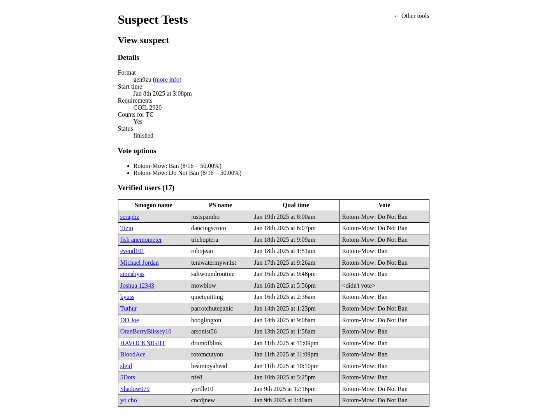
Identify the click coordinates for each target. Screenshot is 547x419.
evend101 (132, 251)
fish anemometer (141, 239)
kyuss (127, 296)
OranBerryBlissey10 (146, 331)
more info (167, 79)
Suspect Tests (153, 19)
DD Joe (129, 320)
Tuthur (128, 308)
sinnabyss (132, 274)
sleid (126, 366)
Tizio (126, 228)
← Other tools (411, 15)
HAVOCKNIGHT (142, 343)
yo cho (128, 400)
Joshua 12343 (137, 285)
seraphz (129, 216)
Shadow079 (135, 389)
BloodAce (133, 354)
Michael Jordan (139, 262)
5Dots (127, 377)
